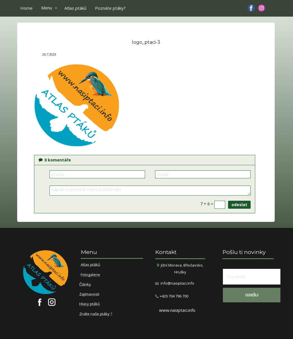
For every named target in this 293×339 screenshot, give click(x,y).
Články (85, 284)
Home (26, 8)
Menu (46, 8)
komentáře (55, 160)
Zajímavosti (89, 294)
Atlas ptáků (75, 8)
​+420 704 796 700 (171, 296)
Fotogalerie (90, 275)
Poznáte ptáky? (110, 8)
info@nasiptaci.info (177, 283)
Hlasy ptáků (89, 304)
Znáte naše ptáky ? (95, 314)
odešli (251, 294)
